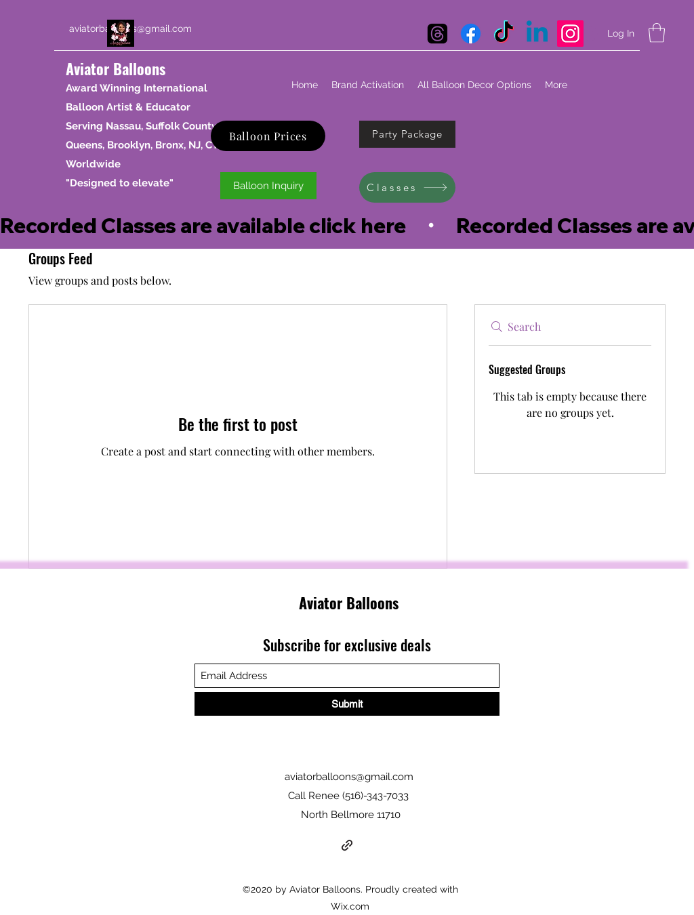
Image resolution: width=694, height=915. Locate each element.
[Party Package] (407, 134)
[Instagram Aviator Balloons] (570, 33)
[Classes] (407, 187)
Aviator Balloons (115, 68)
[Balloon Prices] (268, 136)
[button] (657, 33)
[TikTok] (504, 33)
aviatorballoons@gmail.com (349, 777)
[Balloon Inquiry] (268, 185)
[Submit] (347, 704)
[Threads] (437, 33)
